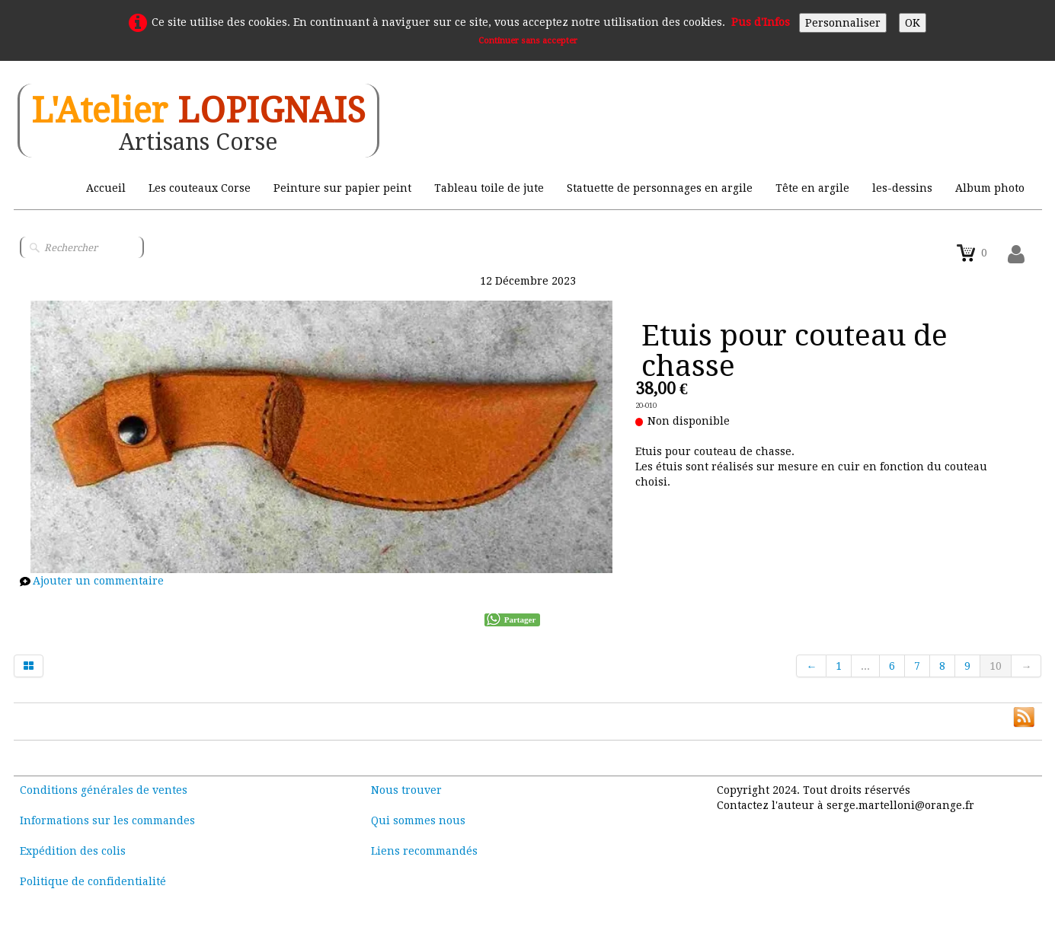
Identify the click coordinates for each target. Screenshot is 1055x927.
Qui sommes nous (418, 820)
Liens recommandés (424, 851)
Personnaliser (843, 23)
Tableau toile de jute (489, 188)
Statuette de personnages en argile (660, 188)
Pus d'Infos (760, 22)
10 (995, 666)
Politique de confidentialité (93, 881)
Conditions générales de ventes (103, 790)
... (865, 666)
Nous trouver (406, 790)
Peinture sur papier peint (342, 188)
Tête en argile (812, 188)
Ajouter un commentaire (98, 581)
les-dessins (902, 188)
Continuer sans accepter (527, 41)
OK (912, 23)
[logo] (198, 121)
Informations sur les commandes (107, 820)
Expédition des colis (73, 851)
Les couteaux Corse (200, 188)
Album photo (990, 188)
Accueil (106, 188)
